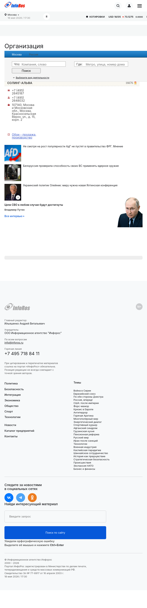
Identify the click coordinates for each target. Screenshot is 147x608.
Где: (79, 64)
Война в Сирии (82, 390)
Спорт (8, 411)
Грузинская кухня (84, 431)
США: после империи (86, 402)
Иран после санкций (86, 440)
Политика (11, 383)
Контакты (10, 436)
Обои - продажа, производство (24, 136)
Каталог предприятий (19, 430)
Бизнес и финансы (84, 468)
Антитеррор (81, 412)
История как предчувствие (89, 456)
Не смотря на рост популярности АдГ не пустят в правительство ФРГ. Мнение (73, 146)
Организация (23, 46)
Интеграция (12, 394)
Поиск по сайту (55, 532)
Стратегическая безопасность (92, 459)
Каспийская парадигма (87, 450)
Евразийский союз (84, 393)
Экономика (12, 400)
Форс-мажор (81, 406)
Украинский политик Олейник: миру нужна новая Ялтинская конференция (70, 185)
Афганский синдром (85, 428)
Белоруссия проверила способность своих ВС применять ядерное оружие (71, 165)
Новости (10, 425)
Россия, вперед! (83, 399)
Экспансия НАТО (84, 465)
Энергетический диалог (88, 421)
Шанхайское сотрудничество (91, 453)
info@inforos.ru (13, 342)
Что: (17, 64)
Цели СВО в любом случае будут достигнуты (33, 204)
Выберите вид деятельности (32, 77)
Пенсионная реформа (86, 434)
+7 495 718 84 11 (22, 353)
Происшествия (82, 462)
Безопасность (14, 389)
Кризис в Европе (83, 409)
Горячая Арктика (83, 415)
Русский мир (81, 437)
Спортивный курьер (85, 424)
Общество (11, 406)
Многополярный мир (86, 418)
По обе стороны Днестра (88, 396)
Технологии (12, 417)
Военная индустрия (85, 446)
